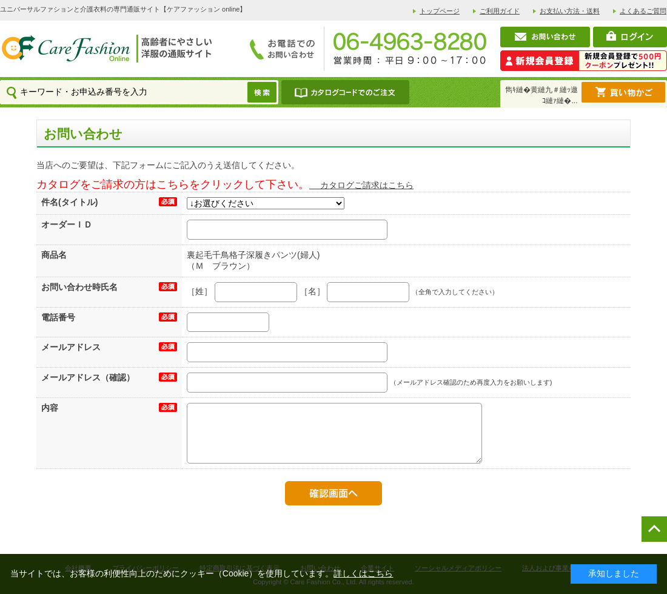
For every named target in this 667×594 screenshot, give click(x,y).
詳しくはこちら (363, 573)
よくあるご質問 (643, 11)
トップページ (440, 11)
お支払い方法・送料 (570, 11)
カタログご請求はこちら (361, 185)
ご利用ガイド (500, 11)
